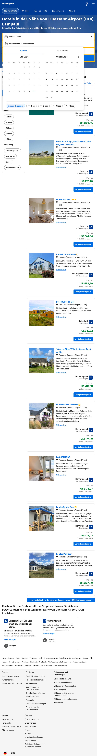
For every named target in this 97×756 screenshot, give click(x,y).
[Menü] (93, 4)
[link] (13, 117)
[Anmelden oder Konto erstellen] (86, 4)
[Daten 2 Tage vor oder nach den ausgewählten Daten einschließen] (44, 106)
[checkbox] (24, 67)
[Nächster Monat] (79, 57)
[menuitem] (10, 11)
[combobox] (49, 36)
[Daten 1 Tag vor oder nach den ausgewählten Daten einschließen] (31, 106)
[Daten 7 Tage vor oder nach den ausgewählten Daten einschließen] (69, 106)
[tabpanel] (43, 82)
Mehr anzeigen (61, 167)
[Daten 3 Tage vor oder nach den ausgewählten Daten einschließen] (57, 106)
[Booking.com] (8, 4)
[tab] (24, 50)
